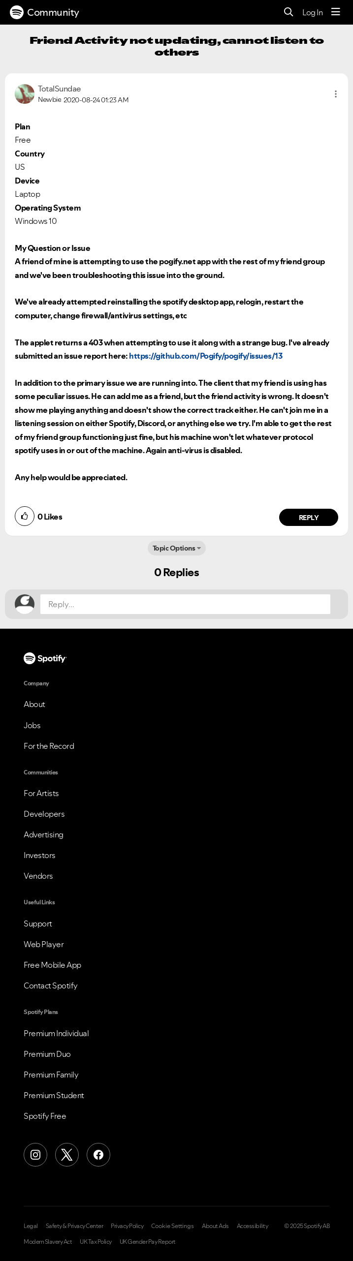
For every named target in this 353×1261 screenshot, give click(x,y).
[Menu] (335, 12)
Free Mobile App (52, 964)
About (34, 704)
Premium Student (54, 1095)
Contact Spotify (51, 985)
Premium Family (51, 1074)
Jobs (32, 725)
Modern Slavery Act (48, 1242)
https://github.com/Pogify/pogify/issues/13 (205, 355)
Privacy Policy (127, 1226)
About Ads (215, 1226)
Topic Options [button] (174, 548)
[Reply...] (185, 604)
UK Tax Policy (96, 1242)
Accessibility (252, 1226)
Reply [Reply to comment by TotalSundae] (309, 518)
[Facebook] (98, 1155)
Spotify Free (45, 1115)
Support (38, 923)
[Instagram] (35, 1155)
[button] (335, 94)
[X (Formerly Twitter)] (67, 1155)
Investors (40, 855)
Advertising (44, 834)
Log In (312, 12)
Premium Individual (56, 1033)
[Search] (288, 12)
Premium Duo (47, 1053)
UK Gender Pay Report (148, 1242)
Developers (44, 813)
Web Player (44, 944)
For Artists (41, 793)
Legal (31, 1226)
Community (44, 12)
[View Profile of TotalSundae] (59, 88)
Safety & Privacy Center (74, 1226)
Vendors (38, 875)
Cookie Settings (172, 1226)
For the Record (49, 745)
